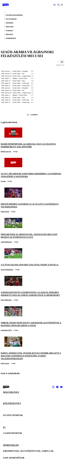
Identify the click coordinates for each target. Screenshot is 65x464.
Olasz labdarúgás (6, 300)
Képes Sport (10, 26)
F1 (4, 427)
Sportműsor (9, 22)
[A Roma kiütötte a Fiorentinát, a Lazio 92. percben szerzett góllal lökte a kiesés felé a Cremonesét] (13, 285)
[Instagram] (53, 387)
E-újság (3, 181)
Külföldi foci (12, 403)
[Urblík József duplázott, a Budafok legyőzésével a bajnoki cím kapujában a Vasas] (13, 316)
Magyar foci (11, 392)
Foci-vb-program (11, 19)
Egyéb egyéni (5, 211)
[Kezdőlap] (5, 4)
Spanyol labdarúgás (7, 269)
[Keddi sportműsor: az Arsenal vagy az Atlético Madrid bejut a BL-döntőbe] (13, 137)
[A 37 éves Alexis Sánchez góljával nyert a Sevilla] (13, 258)
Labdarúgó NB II (6, 330)
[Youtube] (61, 387)
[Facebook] (57, 387)
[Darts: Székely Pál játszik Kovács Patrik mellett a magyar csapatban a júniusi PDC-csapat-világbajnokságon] (13, 346)
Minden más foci (6, 151)
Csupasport (9, 30)
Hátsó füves (9, 34)
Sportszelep (11, 445)
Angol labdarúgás (6, 242)
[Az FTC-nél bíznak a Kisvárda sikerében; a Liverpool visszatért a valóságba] (13, 167)
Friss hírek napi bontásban (14, 15)
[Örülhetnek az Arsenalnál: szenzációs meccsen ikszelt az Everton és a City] (13, 227)
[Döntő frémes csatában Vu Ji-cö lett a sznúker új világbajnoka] (13, 197)
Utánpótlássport (11, 38)
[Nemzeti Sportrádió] (54, 5)
